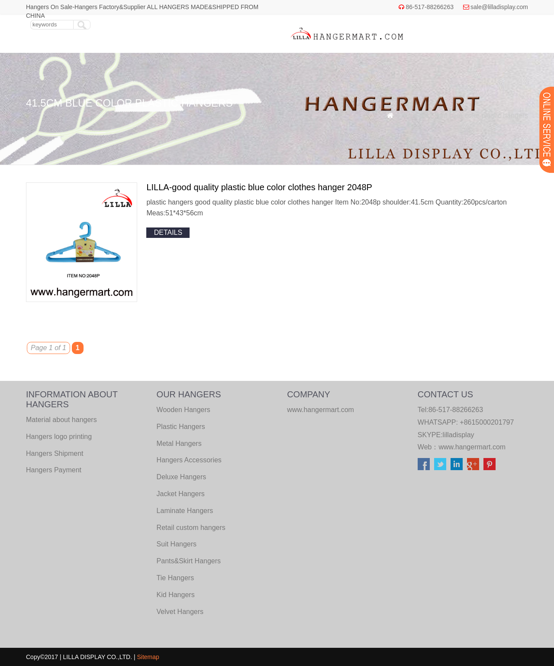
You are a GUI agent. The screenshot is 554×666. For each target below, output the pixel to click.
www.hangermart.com (472, 447)
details (168, 232)
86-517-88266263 (430, 6)
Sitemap (148, 656)
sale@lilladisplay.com (499, 6)
